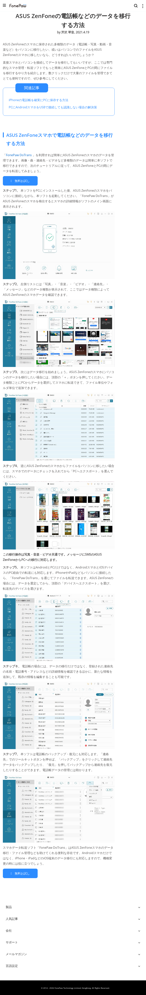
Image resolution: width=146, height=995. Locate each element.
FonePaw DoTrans (19, 155)
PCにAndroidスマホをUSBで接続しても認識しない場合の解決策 (53, 107)
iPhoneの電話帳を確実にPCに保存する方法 (38, 100)
